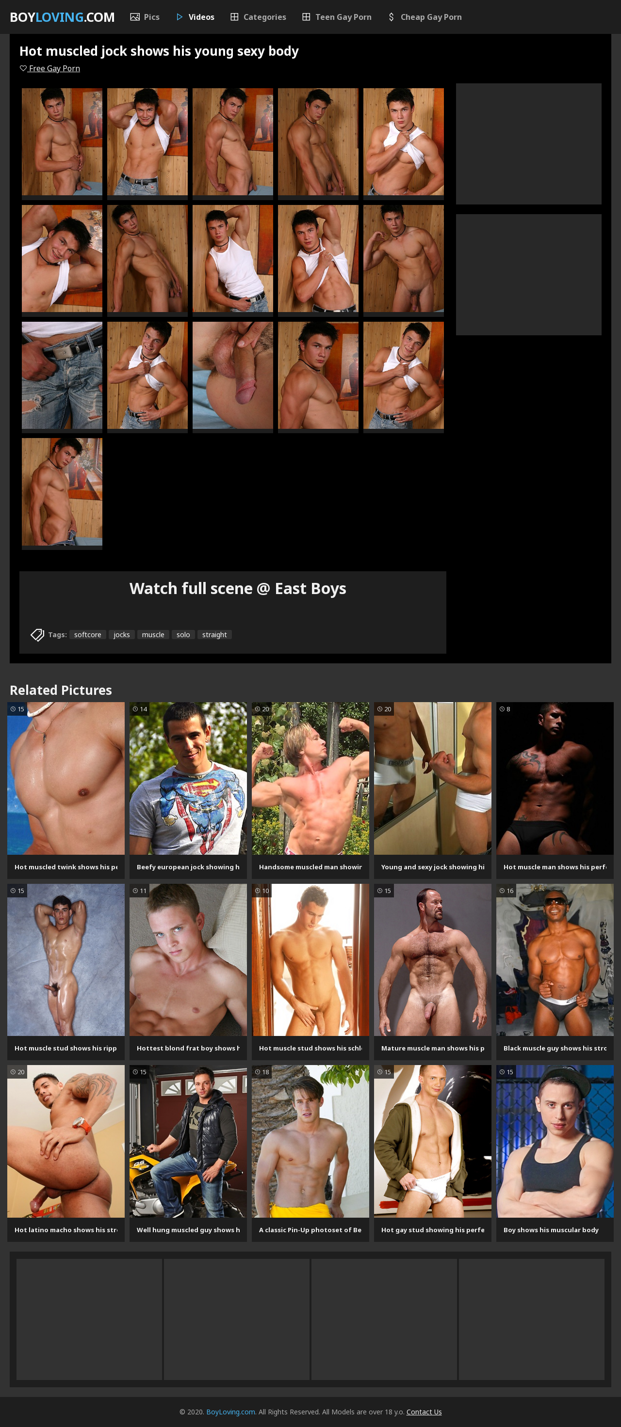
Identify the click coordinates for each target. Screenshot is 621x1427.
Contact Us (424, 1411)
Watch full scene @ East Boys (238, 588)
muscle (153, 634)
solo (183, 634)
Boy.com (62, 17)
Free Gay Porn (49, 68)
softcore (87, 634)
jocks (122, 634)
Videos (194, 17)
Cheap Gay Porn (424, 17)
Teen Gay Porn (336, 17)
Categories (257, 17)
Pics (145, 17)
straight (214, 634)
